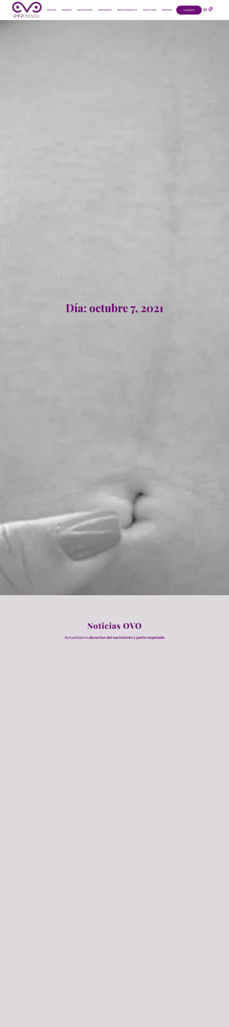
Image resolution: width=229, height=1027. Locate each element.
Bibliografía (127, 9)
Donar (167, 9)
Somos (67, 9)
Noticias (149, 9)
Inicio (51, 9)
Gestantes (85, 9)
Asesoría (105, 9)
